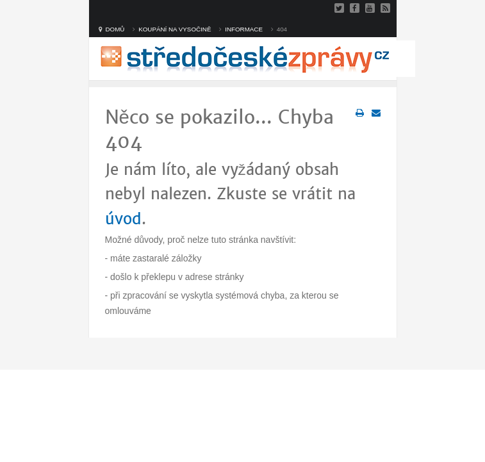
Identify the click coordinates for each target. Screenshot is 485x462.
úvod (123, 219)
